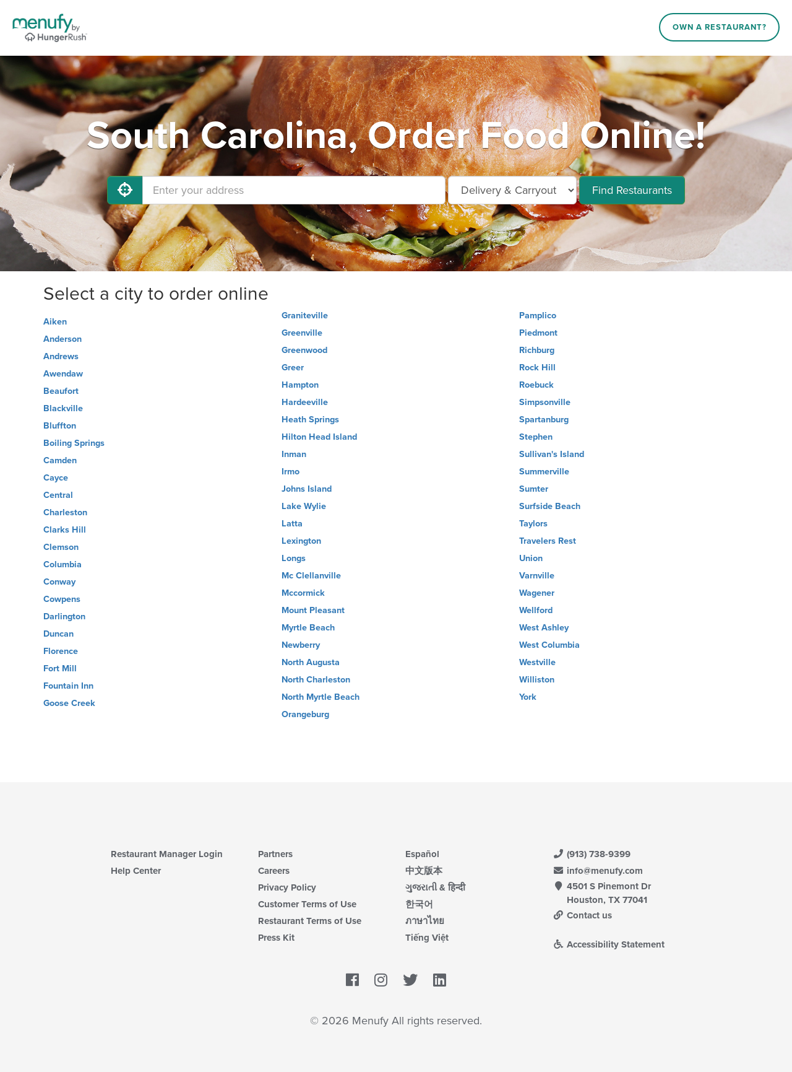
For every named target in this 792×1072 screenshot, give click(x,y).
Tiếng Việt (427, 937)
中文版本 (423, 870)
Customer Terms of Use (307, 904)
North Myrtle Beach (320, 697)
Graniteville (305, 315)
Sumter (533, 489)
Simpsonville (544, 402)
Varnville (536, 575)
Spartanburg (544, 419)
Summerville (544, 471)
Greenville (302, 333)
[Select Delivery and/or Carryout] (512, 190)
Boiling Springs (74, 443)
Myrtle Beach (308, 627)
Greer (293, 367)
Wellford (536, 610)
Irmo (290, 471)
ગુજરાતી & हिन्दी (435, 887)
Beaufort (61, 391)
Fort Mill (60, 668)
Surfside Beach (549, 506)
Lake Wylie (304, 506)
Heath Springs (310, 419)
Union (531, 558)
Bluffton (59, 426)
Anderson (62, 339)
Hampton (300, 385)
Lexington (301, 541)
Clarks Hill (64, 530)
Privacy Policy (287, 887)
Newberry (301, 645)
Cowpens (61, 599)
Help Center (136, 870)
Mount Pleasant (313, 610)
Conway (59, 582)
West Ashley (544, 627)
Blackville (63, 408)
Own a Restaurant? (720, 27)
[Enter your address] (294, 190)
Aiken (55, 321)
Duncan (58, 634)
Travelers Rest (547, 541)
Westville (537, 662)
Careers (274, 870)
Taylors (533, 523)
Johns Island (307, 489)
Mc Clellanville (311, 575)
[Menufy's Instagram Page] (380, 980)
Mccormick (303, 593)
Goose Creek (69, 703)
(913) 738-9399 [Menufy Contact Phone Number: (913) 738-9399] (592, 854)
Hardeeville (305, 402)
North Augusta (311, 662)
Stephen (536, 437)
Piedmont (538, 333)
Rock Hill (537, 367)
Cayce (55, 478)
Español (422, 854)
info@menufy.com (598, 870)
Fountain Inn (68, 686)
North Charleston (316, 679)
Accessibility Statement (609, 944)
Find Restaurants (632, 190)
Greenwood (304, 350)
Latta (292, 523)
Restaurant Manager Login (167, 854)
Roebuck (536, 385)
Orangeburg (305, 714)
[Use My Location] (125, 190)
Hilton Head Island (319, 437)
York (527, 697)
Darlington (64, 616)
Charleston (65, 512)
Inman (294, 454)
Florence (60, 651)
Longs (294, 558)
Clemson (61, 547)
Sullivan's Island (551, 454)
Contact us (582, 915)
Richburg (536, 350)
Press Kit (276, 937)
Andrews (61, 356)
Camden (60, 460)
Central (58, 495)
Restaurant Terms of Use (309, 920)
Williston (536, 679)
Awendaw (63, 373)
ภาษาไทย (424, 920)
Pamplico (537, 315)
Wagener (536, 593)
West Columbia (549, 645)
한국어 (419, 904)
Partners (275, 854)
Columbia (62, 564)
